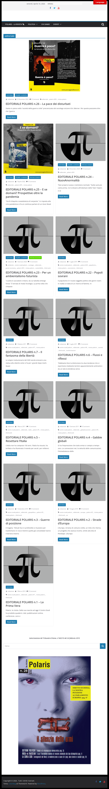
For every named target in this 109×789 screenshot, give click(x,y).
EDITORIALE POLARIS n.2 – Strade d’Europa (79, 521)
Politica (31, 24)
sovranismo (71, 268)
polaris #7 (31, 347)
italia (30, 430)
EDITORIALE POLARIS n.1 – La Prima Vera (25, 604)
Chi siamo (45, 24)
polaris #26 (53, 99)
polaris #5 (36, 430)
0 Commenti (34, 99)
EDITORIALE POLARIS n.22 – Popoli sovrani (80, 274)
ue (67, 515)
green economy (11, 268)
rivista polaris (62, 99)
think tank (47, 268)
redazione (11, 99)
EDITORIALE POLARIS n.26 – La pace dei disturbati (38, 104)
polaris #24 (70, 172)
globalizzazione (86, 430)
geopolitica (31, 512)
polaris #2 (89, 512)
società (100, 347)
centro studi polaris (21, 265)
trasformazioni (71, 350)
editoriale (45, 99)
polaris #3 (40, 512)
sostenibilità (39, 268)
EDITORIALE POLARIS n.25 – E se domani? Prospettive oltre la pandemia (26, 192)
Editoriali (10, 95)
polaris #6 (84, 347)
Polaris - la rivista (21, 95)
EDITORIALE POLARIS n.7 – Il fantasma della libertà (24, 353)
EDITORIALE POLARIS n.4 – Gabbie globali (80, 439)
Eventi (56, 24)
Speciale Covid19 (35, 177)
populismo (92, 265)
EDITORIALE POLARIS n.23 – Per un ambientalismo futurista (28, 274)
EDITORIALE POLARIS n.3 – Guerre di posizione (28, 521)
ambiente (11, 265)
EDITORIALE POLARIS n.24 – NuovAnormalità (76, 178)
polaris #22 (84, 265)
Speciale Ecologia (35, 257)
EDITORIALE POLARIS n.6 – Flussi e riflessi (80, 356)
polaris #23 (20, 268)
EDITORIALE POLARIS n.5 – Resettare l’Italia (23, 439)
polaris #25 (18, 185)
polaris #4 (95, 430)
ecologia (31, 265)
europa (83, 512)
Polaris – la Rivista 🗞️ (14, 24)
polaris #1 (31, 595)
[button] (36, 24)
